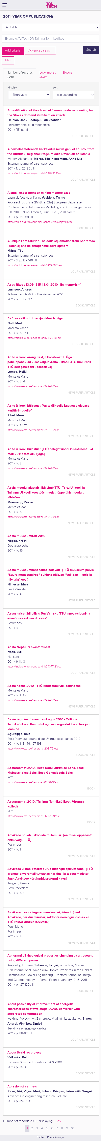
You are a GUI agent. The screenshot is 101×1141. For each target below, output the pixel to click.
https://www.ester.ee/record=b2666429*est (33, 816)
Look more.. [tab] (48, 75)
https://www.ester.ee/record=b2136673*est (32, 782)
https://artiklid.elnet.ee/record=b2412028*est (34, 338)
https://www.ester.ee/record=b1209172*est (32, 748)
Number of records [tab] (20, 75)
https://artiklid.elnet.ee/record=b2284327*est (34, 173)
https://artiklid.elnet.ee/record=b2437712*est (34, 666)
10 (72, 1128)
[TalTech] (51, 5)
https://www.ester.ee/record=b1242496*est (33, 386)
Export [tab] (67, 73)
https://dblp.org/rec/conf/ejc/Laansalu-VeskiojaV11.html (39, 222)
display (12, 87)
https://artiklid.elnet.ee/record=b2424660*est (34, 265)
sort (55, 87)
